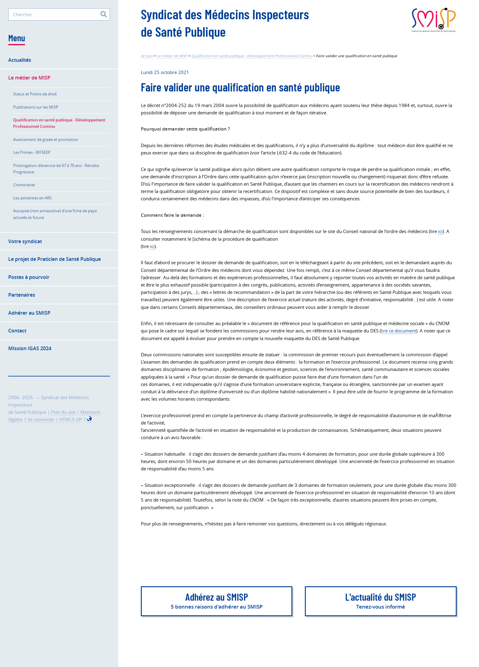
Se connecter (40, 419)
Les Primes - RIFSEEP (31, 152)
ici (440, 231)
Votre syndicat (25, 241)
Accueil (147, 56)
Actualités (19, 60)
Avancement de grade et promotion (45, 139)
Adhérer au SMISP (29, 312)
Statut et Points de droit (35, 94)
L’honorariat (24, 184)
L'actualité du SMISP (381, 601)
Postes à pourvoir (28, 277)
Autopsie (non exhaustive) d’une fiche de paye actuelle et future (55, 214)
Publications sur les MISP (35, 107)
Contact (17, 330)
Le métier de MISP (172, 56)
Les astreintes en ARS (32, 198)
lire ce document (398, 331)
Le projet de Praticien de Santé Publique (54, 259)
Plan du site (63, 412)
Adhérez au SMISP (216, 601)
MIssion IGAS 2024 (29, 348)
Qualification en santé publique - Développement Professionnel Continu (251, 56)
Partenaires (21, 294)
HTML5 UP (70, 419)
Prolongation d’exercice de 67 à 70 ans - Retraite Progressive (56, 169)
